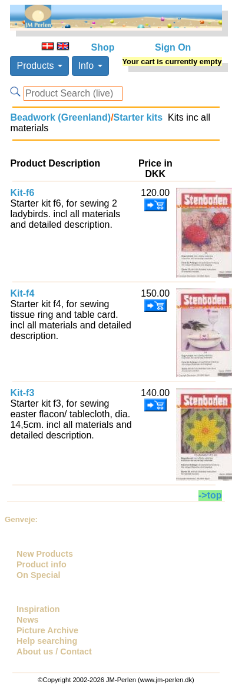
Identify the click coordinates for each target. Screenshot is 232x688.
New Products (44, 554)
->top (210, 495)
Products (39, 66)
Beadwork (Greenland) (60, 117)
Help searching (46, 641)
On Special (38, 575)
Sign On (173, 47)
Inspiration (38, 609)
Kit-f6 (22, 193)
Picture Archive (47, 630)
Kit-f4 (22, 293)
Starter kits (138, 117)
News (27, 619)
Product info (41, 564)
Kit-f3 (22, 393)
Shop (103, 47)
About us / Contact (54, 651)
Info (90, 66)
